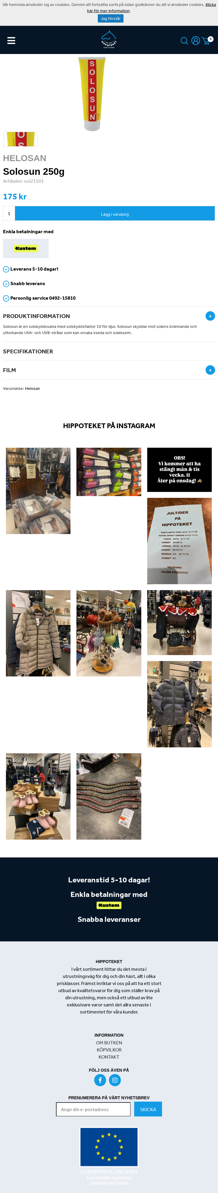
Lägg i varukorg (115, 214)
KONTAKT (109, 1057)
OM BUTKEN (109, 1043)
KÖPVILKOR (109, 1050)
